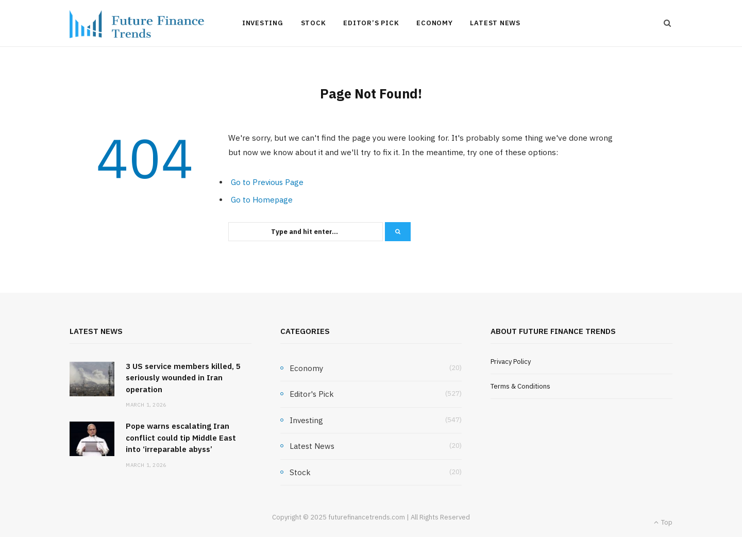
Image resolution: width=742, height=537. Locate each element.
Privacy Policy (511, 361)
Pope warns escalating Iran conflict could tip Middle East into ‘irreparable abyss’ (181, 437)
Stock (313, 23)
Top (663, 522)
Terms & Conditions (520, 386)
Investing (262, 23)
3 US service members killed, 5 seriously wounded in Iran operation (183, 377)
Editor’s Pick (371, 23)
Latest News (495, 23)
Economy (434, 23)
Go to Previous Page (267, 182)
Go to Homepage (262, 200)
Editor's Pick (312, 394)
